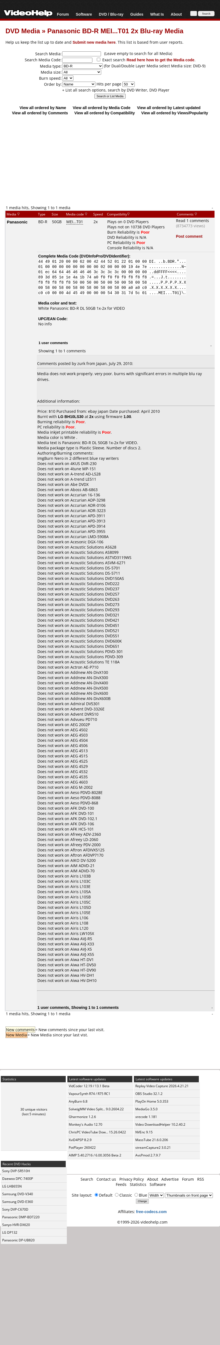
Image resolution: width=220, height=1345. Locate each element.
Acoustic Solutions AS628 (93, 547)
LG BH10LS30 (71, 416)
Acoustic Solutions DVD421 (94, 620)
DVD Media (23, 30)
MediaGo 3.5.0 (146, 1109)
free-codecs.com (151, 1211)
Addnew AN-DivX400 (89, 682)
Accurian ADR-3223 (88, 510)
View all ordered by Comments (40, 112)
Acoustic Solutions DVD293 (94, 609)
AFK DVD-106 (82, 823)
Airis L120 (79, 928)
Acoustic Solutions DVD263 (94, 599)
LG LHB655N (12, 1186)
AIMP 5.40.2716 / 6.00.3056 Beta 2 (95, 1155)
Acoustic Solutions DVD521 (94, 630)
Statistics (138, 1184)
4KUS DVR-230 (83, 463)
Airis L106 (79, 917)
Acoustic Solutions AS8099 (94, 552)
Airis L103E (80, 886)
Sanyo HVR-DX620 (16, 1224)
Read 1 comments (192, 220)
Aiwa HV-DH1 (82, 975)
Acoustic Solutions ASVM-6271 (98, 562)
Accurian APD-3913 (87, 521)
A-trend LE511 (83, 479)
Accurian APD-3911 (87, 515)
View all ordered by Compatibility (104, 112)
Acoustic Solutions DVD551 (94, 635)
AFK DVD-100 (82, 808)
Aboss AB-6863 (84, 489)
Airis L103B (80, 876)
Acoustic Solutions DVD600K (96, 641)
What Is (157, 14)
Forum (63, 14)
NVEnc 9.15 (144, 1132)
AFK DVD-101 (82, 813)
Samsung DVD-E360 (17, 1201)
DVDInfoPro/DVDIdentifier (104, 256)
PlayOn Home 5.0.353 (151, 1101)
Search (87, 1179)
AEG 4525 (79, 761)
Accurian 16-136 (85, 494)
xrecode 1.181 (146, 1116)
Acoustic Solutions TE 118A (95, 662)
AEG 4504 (79, 740)
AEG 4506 (79, 745)
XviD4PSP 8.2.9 (80, 1140)
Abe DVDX (79, 484)
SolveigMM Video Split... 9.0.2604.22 (96, 1109)
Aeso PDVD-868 (84, 803)
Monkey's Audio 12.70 (85, 1124)
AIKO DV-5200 (83, 860)
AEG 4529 (79, 766)
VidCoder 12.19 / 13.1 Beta (89, 1086)
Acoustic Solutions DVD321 (94, 615)
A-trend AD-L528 (85, 474)
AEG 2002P (80, 724)
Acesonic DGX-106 (86, 541)
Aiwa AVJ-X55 (82, 954)
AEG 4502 (79, 729)
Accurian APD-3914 (87, 526)
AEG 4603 (79, 782)
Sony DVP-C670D (15, 1209)
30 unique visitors (33, 1109)
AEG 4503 (79, 735)
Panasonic (17, 222)
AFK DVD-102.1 (83, 818)
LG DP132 (9, 1232)
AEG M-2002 (81, 787)
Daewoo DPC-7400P (17, 1178)
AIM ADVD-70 (82, 870)
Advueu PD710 (83, 719)
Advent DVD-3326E (87, 709)
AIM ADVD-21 (82, 865)
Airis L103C (80, 881)
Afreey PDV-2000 (85, 844)
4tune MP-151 (83, 468)
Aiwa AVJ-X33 (82, 944)
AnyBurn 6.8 (78, 1101)
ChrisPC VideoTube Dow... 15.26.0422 (97, 1132)
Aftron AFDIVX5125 (87, 850)
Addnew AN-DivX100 (89, 672)
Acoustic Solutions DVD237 (94, 588)
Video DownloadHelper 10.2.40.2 (160, 1124)
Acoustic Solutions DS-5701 (95, 568)
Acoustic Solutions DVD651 (94, 646)
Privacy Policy (131, 1179)
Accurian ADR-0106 (88, 505)
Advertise (170, 1179)
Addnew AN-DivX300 (89, 677)
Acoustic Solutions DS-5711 (95, 573)
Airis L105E (80, 912)
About (176, 14)
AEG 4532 (79, 771)
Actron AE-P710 (84, 667)
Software (84, 14)
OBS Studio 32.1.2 (149, 1093)
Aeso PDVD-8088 (85, 797)
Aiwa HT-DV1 (82, 959)
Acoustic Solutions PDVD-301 (96, 651)
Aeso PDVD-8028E (86, 792)
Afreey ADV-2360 (85, 834)
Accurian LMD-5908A (89, 536)
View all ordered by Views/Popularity (174, 112)
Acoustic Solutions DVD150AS (97, 578)
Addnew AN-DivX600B (90, 698)
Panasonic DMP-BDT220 (21, 1217)
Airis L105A (80, 891)
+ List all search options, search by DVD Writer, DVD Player (115, 90)
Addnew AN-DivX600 (89, 693)
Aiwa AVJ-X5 (81, 949)
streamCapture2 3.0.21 (153, 1147)
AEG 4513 (79, 750)
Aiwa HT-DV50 (83, 964)
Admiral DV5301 (85, 703)
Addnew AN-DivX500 (89, 688)
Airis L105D (80, 907)
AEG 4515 (79, 756)
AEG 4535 (79, 776)
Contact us (106, 1179)
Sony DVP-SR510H (16, 1171)
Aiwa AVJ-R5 (81, 938)
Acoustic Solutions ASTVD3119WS (100, 557)
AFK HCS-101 (82, 829)
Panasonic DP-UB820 (18, 1240)
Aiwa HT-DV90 (83, 970)
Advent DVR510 (84, 714)
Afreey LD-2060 (84, 839)
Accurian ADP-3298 (87, 500)
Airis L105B (80, 897)
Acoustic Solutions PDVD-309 (96, 656)
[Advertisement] (110, 159)
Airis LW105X (82, 933)
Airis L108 (79, 923)
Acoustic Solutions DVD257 (94, 594)
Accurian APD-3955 (87, 531)
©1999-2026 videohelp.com (142, 1222)
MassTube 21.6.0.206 (151, 1140)
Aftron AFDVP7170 (86, 855)
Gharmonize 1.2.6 (82, 1116)
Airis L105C (80, 902)
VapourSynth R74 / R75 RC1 (89, 1093)
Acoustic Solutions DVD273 (94, 604)
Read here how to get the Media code (160, 59)
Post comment (189, 236)
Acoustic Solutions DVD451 (94, 625)
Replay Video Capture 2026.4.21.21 (162, 1086)
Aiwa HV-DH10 (83, 980)
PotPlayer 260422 (82, 1147)
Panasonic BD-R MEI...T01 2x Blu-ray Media (115, 30)
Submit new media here (94, 42)
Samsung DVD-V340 (17, 1194)
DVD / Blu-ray (111, 14)
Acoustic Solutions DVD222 (94, 583)
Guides (136, 14)
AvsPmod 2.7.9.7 (148, 1155)
